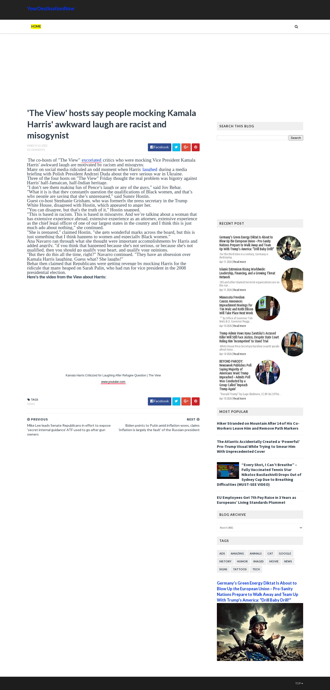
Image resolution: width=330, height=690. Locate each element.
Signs (223, 569)
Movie (273, 561)
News (31, 403)
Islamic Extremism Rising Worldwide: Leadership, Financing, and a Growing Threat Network (247, 273)
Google (285, 553)
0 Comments (36, 149)
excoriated (91, 160)
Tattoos (240, 569)
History (225, 561)
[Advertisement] (113, 72)
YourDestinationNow (50, 8)
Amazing (237, 553)
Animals (256, 553)
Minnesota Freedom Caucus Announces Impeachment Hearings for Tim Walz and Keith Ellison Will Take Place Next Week (236, 305)
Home (36, 26)
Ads (222, 553)
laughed (149, 169)
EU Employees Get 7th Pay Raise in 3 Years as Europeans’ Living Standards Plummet (256, 500)
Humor (242, 561)
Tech (256, 569)
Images (258, 561)
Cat (270, 553)
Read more (239, 261)
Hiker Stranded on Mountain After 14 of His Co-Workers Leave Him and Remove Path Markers (258, 426)
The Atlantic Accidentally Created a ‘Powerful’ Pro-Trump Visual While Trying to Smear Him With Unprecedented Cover (258, 446)
